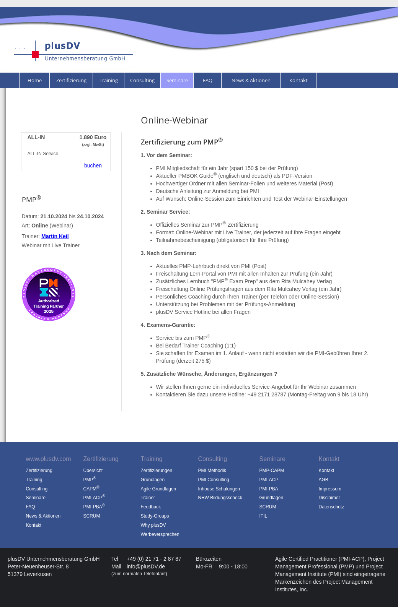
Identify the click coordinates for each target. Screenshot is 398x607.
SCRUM (267, 507)
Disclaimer (329, 497)
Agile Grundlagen (158, 489)
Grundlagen (153, 479)
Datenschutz (331, 507)
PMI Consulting (213, 479)
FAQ (207, 80)
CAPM (91, 489)
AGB (323, 479)
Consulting (142, 80)
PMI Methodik (212, 470)
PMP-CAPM (271, 470)
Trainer (148, 497)
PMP (89, 479)
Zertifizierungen (157, 470)
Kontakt (298, 80)
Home (35, 80)
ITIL (263, 516)
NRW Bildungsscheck (220, 497)
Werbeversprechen (160, 534)
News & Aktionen (251, 80)
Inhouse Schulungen (219, 489)
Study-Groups (155, 516)
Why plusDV (153, 525)
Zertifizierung (71, 80)
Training (109, 80)
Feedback (151, 507)
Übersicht (93, 470)
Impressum (330, 489)
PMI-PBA (268, 489)
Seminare (177, 80)
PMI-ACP (269, 479)
